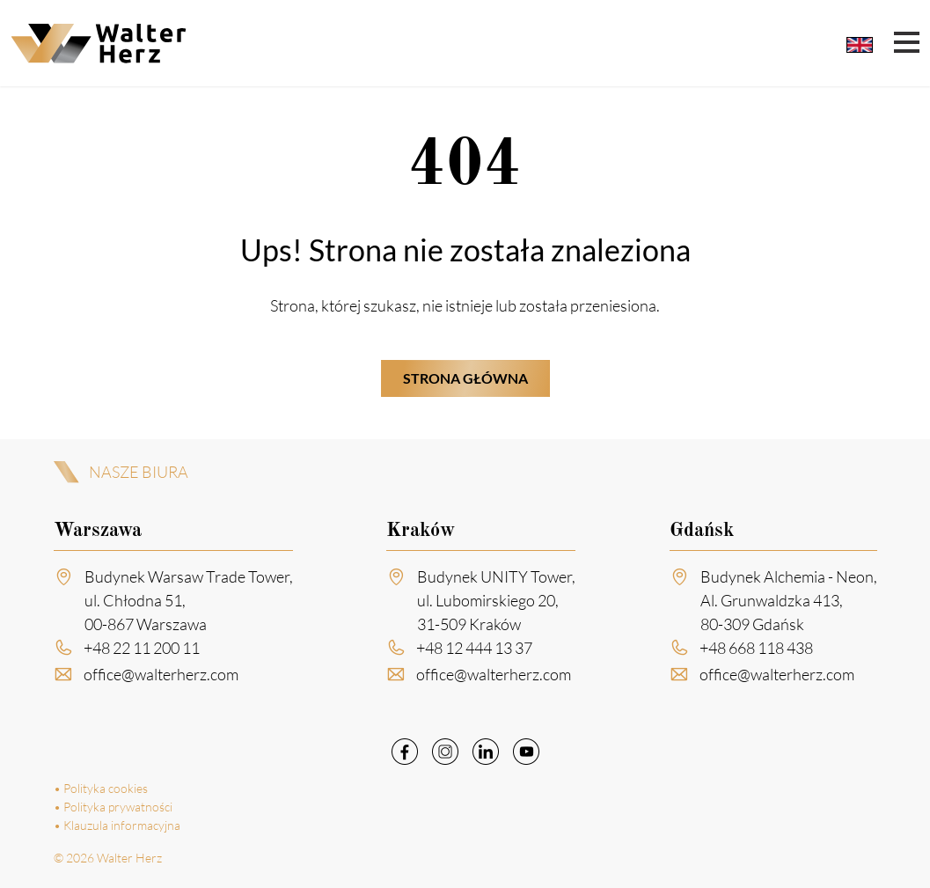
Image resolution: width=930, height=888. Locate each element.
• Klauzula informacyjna (117, 825)
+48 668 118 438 (756, 647)
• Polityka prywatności (113, 806)
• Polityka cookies (101, 788)
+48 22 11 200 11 (142, 647)
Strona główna (465, 378)
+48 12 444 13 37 (474, 647)
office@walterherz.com (161, 674)
